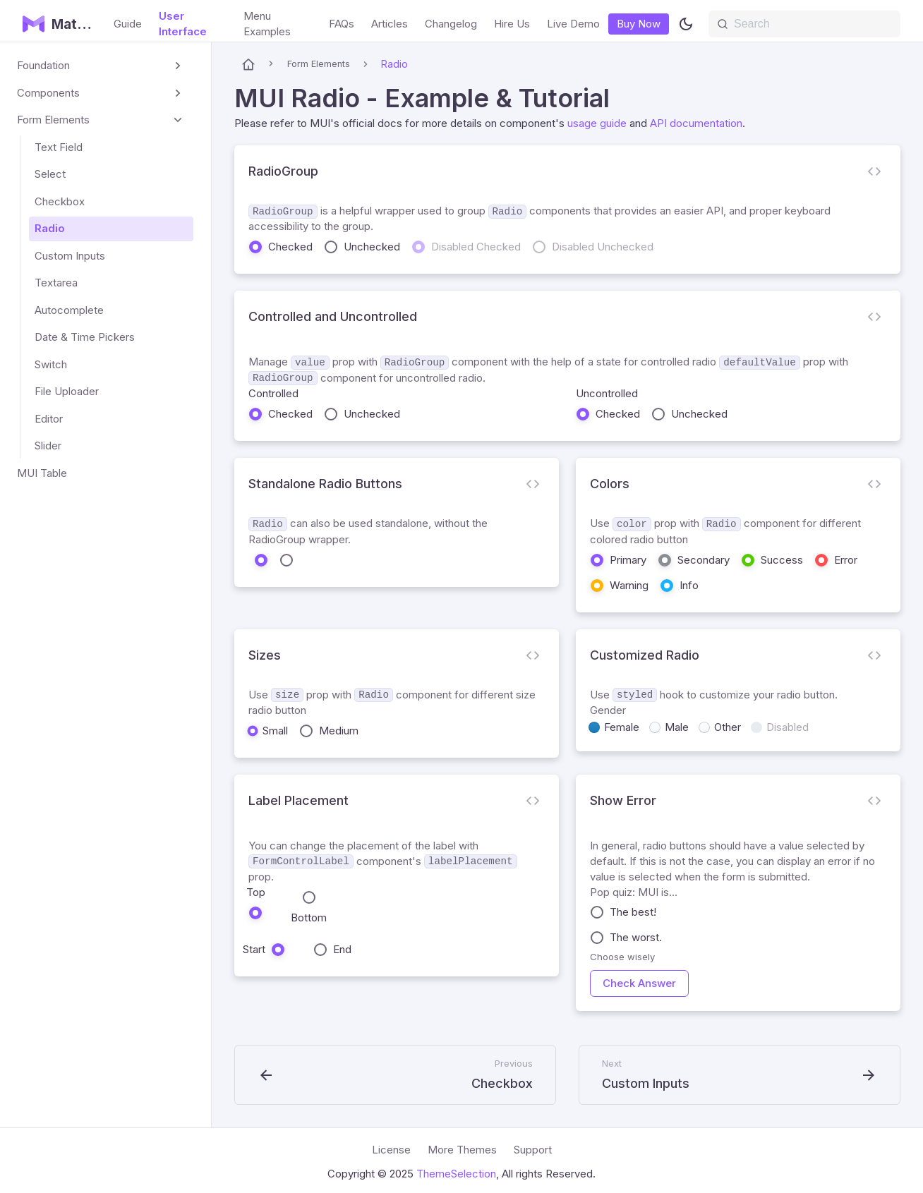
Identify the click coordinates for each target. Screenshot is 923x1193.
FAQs (341, 23)
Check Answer (639, 983)
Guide (128, 23)
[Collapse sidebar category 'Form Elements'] (177, 120)
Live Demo (573, 23)
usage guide (597, 123)
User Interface (183, 23)
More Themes (462, 1149)
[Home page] (248, 64)
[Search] (804, 24)
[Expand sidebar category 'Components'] (177, 93)
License (391, 1149)
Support (533, 1149)
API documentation (696, 123)
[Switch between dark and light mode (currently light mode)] (686, 24)
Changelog (451, 23)
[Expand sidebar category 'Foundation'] (177, 66)
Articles (389, 23)
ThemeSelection (456, 1173)
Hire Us (512, 23)
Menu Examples (267, 23)
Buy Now (638, 23)
